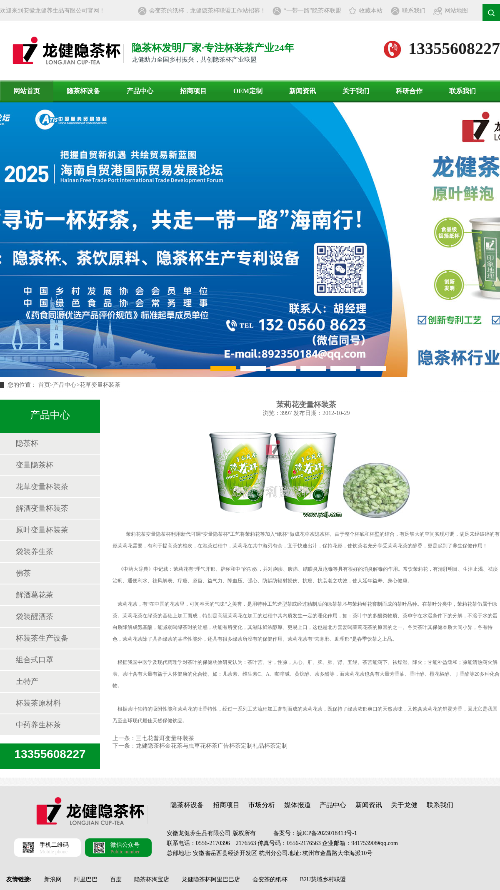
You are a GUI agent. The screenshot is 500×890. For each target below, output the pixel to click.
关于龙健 (404, 804)
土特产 (27, 681)
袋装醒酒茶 (34, 616)
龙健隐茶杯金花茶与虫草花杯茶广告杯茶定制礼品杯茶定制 (212, 746)
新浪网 (53, 879)
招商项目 (193, 90)
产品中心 (140, 90)
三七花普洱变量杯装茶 (165, 738)
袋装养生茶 (34, 551)
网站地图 (456, 10)
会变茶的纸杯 (270, 879)
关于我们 (355, 90)
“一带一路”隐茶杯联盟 (312, 10)
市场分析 (261, 804)
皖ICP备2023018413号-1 (327, 833)
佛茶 (23, 573)
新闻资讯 (302, 90)
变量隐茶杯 (34, 465)
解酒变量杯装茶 (42, 508)
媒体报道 (297, 804)
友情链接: (19, 879)
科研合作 (409, 90)
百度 (116, 879)
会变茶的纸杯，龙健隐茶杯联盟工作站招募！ (207, 10)
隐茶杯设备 (83, 90)
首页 (44, 385)
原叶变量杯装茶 (42, 530)
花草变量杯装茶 (100, 385)
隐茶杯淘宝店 (151, 879)
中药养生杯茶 (38, 725)
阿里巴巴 (86, 879)
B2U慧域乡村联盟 (323, 879)
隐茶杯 (27, 443)
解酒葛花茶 (34, 595)
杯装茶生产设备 (42, 638)
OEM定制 (247, 90)
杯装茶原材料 (38, 703)
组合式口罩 (34, 660)
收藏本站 (370, 10)
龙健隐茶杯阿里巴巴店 (211, 879)
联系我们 (413, 10)
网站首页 (26, 90)
